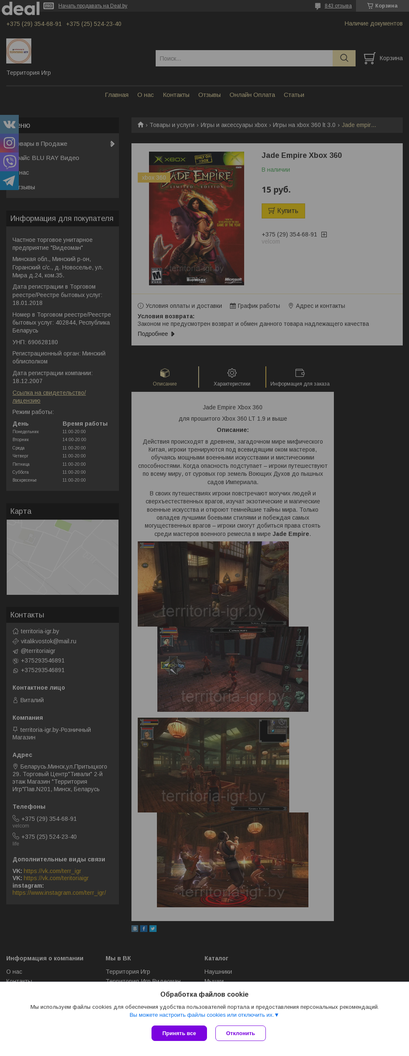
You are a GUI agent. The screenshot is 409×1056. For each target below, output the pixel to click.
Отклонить (240, 1033)
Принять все (179, 1033)
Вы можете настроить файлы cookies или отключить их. (201, 1015)
